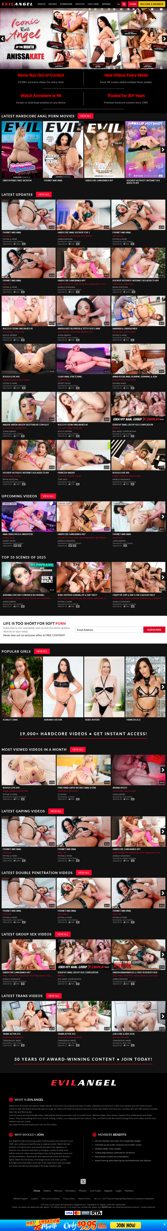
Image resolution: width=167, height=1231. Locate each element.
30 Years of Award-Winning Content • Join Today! (83, 1059)
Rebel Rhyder (76, 598)
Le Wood (62, 794)
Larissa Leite (118, 332)
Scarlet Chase (63, 380)
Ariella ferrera (136, 1115)
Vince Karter (118, 791)
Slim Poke (45, 598)
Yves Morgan (8, 332)
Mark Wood (63, 791)
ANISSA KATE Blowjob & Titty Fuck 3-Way (79, 328)
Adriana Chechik (22, 598)
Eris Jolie (125, 1037)
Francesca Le (134, 720)
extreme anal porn (16, 1121)
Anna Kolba (131, 380)
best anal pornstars (64, 1115)
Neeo (60, 284)
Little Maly (98, 598)
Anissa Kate (75, 332)
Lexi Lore (116, 1037)
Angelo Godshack (66, 287)
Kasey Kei (19, 1037)
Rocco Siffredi (10, 335)
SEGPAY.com (106, 1207)
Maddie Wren (21, 428)
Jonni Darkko (63, 332)
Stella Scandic (135, 476)
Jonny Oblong (74, 236)
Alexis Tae (7, 284)
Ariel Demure (8, 1037)
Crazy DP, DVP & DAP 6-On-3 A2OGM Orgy (134, 595)
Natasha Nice (124, 1115)
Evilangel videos (36, 1115)
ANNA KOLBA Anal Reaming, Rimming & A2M (135, 376)
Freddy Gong (145, 598)
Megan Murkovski (74, 428)
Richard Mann (119, 380)
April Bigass (101, 537)
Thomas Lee (118, 598)
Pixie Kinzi (73, 791)
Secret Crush (64, 383)
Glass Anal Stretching (70, 376)
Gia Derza (7, 236)
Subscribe (154, 629)
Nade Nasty (117, 284)
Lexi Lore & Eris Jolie (124, 1034)
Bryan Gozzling (120, 287)
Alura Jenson (112, 1115)
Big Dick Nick (87, 332)
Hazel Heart (118, 537)
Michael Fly (68, 284)
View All (85, 115)
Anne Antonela (75, 1037)
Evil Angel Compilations (124, 431)
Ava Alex (17, 476)
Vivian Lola (19, 332)
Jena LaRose (118, 236)
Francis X (62, 428)
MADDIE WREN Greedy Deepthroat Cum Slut (26, 425)
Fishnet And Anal (53, 180)
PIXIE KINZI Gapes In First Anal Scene (77, 788)
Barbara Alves (130, 332)
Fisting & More (10, 239)
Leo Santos (154, 975)
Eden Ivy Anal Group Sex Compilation (133, 425)
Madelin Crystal (74, 476)
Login (132, 4)
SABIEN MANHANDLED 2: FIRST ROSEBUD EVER (135, 972)
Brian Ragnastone (92, 284)
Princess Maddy (66, 473)
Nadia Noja (128, 284)
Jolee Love (62, 236)
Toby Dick (62, 476)
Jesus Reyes (88, 598)
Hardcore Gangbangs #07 (99, 180)
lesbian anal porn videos (19, 1153)
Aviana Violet (120, 788)
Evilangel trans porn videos (132, 1118)
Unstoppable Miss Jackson (17, 180)
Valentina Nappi (99, 1115)
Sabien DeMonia (65, 239)
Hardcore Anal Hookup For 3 (74, 232)
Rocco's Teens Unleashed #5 (18, 328)
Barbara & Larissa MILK (125, 328)
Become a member (151, 4)
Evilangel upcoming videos (20, 1163)
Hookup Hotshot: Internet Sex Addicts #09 (136, 280)
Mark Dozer (79, 284)
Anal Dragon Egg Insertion (18, 534)
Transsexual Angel (12, 1040)
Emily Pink (23, 791)
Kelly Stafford (63, 598)
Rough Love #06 (11, 376)
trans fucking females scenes (56, 1153)
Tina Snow (105, 284)
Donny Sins (35, 598)
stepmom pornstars (50, 1156)
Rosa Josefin (24, 380)
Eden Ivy (116, 428)
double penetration (17, 1156)
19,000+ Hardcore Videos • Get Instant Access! (83, 733)
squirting (37, 1153)
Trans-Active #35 (12, 1034)
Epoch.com (26, 1207)
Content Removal (148, 1207)
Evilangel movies (43, 1159)
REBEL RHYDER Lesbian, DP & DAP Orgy (77, 595)
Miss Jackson (86, 236)
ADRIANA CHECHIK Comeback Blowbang (23, 595)
